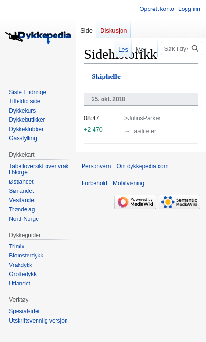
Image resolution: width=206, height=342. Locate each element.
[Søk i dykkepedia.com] (181, 48)
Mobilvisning (128, 183)
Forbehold (94, 183)
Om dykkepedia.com (142, 166)
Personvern (96, 166)
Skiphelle (106, 76)
